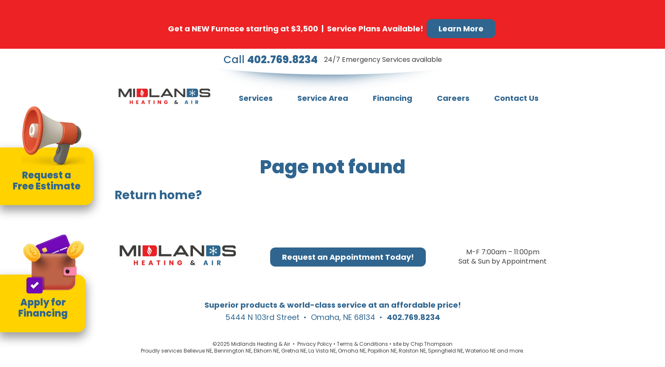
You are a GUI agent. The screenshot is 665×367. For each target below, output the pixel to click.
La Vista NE (322, 350)
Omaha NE (352, 350)
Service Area (322, 98)
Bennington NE (232, 350)
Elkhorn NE (266, 350)
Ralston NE (412, 350)
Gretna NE (293, 350)
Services (256, 98)
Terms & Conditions (362, 344)
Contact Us (516, 98)
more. (516, 350)
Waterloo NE (480, 350)
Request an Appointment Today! (348, 257)
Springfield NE (445, 350)
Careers (453, 98)
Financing (392, 98)
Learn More (461, 28)
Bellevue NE (198, 350)
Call (271, 60)
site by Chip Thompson (423, 344)
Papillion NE (382, 350)
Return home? (158, 195)
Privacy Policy (314, 344)
